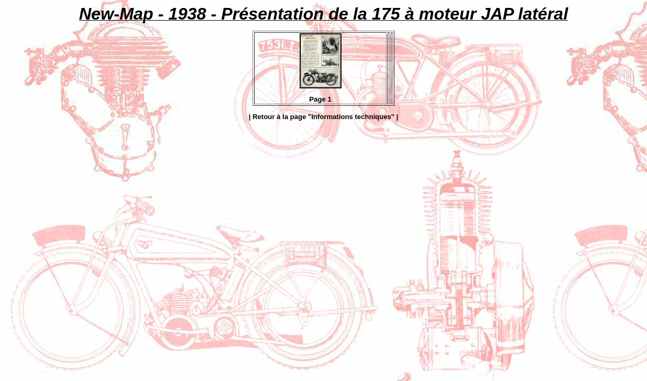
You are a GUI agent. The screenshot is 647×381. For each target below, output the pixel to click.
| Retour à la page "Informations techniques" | (324, 117)
